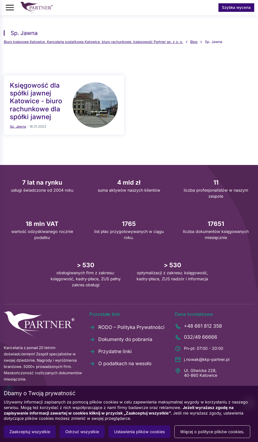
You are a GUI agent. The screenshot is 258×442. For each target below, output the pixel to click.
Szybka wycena (236, 7)
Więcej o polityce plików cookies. (212, 431)
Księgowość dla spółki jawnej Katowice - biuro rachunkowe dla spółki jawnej (36, 101)
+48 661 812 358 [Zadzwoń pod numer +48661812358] (198, 326)
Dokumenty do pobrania (120, 339)
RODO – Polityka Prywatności (127, 327)
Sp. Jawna (18, 126)
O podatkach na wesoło (120, 364)
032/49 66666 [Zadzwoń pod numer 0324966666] (196, 337)
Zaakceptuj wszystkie (29, 431)
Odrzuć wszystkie (82, 431)
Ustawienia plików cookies (139, 431)
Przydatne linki (110, 352)
